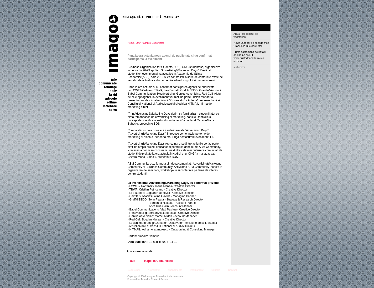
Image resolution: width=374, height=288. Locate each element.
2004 (138, 43)
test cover (239, 67)
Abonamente (175, 270)
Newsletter (154, 270)
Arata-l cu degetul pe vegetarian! (246, 35)
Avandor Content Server (154, 279)
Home (131, 43)
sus (132, 261)
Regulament (196, 270)
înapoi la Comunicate (158, 261)
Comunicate (158, 43)
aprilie (146, 43)
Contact (232, 270)
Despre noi (134, 270)
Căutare (215, 270)
